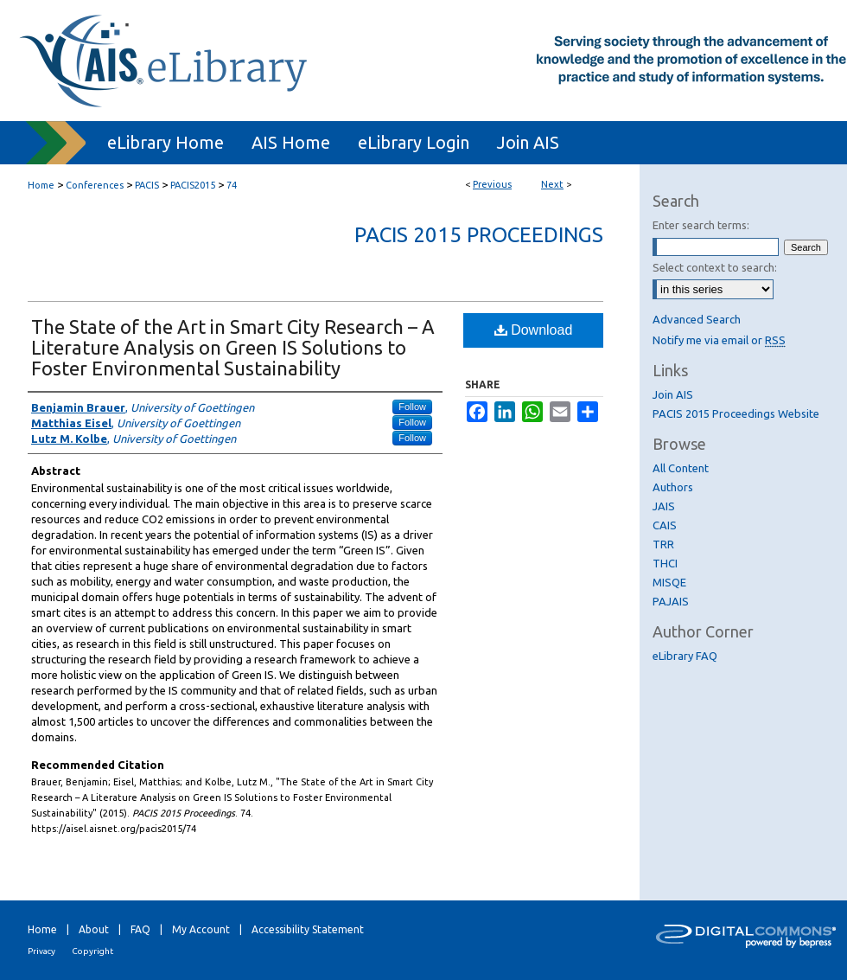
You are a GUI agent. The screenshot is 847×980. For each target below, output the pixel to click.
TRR (663, 544)
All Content (681, 468)
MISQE (669, 582)
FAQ (140, 929)
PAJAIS (671, 601)
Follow (412, 406)
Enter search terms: (701, 225)
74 (231, 185)
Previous (492, 184)
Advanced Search (697, 319)
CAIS (665, 525)
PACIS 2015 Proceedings (478, 235)
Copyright (92, 951)
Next (552, 184)
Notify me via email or (719, 340)
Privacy (41, 951)
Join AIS (673, 394)
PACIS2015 (192, 185)
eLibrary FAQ (685, 656)
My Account (201, 929)
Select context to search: (715, 267)
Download (533, 330)
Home (41, 185)
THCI (665, 563)
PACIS (147, 185)
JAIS (664, 506)
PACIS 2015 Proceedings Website (736, 413)
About (94, 929)
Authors (673, 487)
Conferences (95, 185)
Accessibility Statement (308, 929)
